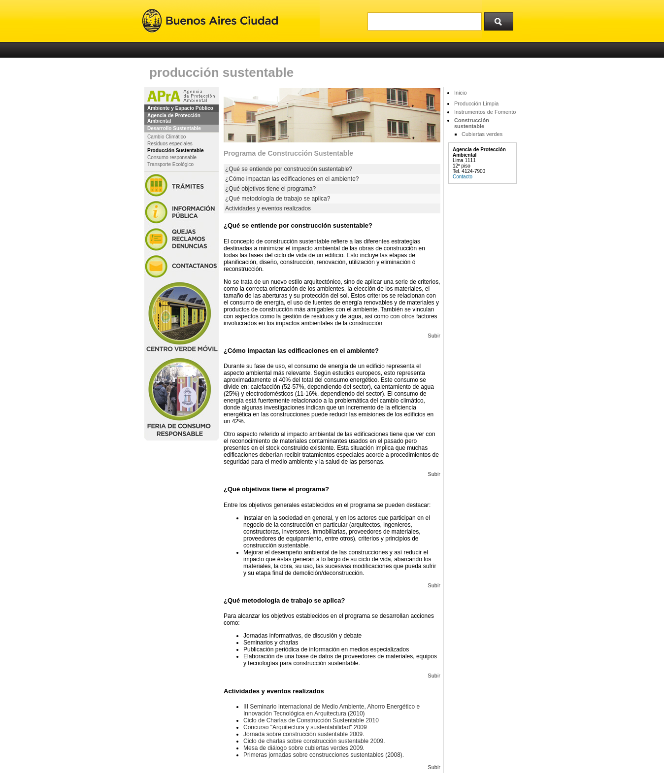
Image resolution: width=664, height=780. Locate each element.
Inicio (460, 93)
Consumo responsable (172, 157)
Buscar (502, 19)
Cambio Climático (166, 136)
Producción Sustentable (175, 150)
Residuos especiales (170, 143)
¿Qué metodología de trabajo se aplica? (277, 198)
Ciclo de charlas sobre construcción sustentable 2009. (314, 741)
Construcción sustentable (471, 123)
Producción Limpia (476, 103)
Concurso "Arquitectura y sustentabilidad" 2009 (305, 727)
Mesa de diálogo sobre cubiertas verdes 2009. (304, 748)
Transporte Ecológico (170, 164)
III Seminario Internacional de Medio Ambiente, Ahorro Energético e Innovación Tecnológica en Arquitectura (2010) (331, 710)
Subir (434, 336)
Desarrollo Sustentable (174, 128)
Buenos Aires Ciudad (210, 21)
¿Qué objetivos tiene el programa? (270, 188)
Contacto (462, 176)
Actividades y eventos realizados (268, 208)
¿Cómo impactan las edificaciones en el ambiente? (292, 178)
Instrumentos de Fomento (485, 112)
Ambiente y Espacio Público (180, 108)
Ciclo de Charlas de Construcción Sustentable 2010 (311, 720)
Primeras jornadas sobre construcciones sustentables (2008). (323, 754)
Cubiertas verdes (482, 134)
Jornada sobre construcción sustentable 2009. (304, 734)
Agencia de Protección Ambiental (173, 118)
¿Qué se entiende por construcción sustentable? (288, 169)
